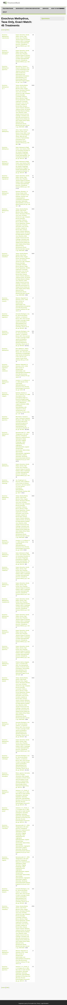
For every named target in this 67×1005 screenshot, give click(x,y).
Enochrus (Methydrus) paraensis (5, 333)
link (7, 29)
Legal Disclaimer (45, 1003)
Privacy (38, 1003)
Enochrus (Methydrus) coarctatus (5, 542)
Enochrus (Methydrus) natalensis (5, 554)
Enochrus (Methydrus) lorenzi (5, 584)
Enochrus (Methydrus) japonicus (5, 68)
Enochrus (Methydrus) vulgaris (5, 394)
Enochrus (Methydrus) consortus (5, 952)
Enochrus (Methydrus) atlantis (5, 497)
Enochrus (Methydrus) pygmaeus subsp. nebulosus (5, 368)
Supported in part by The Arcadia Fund (27, 1003)
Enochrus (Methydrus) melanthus (5, 255)
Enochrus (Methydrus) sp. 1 (5, 87)
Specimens (46, 18)
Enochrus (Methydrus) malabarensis (5, 600)
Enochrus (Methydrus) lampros (5, 890)
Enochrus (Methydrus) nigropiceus (5, 177)
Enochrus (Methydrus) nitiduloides (5, 163)
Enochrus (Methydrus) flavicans (5, 616)
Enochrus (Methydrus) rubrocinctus (5, 36)
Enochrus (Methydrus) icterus (5, 632)
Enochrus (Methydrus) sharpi (5, 724)
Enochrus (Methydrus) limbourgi (5, 481)
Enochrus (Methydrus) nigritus (5, 858)
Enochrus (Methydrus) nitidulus (5, 663)
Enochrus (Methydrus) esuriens (5, 193)
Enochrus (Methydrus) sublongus (5, 757)
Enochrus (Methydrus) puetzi (5, 809)
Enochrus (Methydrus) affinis (5, 382)
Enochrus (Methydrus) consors (5, 299)
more (3, 29)
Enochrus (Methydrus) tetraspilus (5, 52)
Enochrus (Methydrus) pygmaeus (5, 315)
